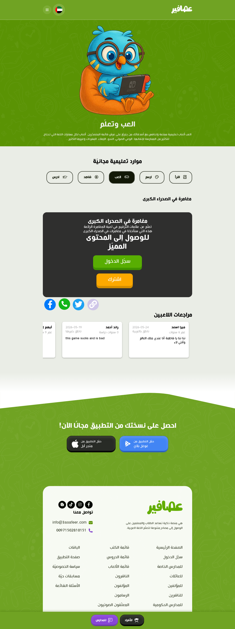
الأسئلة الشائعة (67, 586)
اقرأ (180, 177)
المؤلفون (121, 586)
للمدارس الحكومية (168, 605)
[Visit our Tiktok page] (71, 505)
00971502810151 (74, 530)
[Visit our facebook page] (89, 505)
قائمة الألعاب (118, 566)
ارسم (152, 177)
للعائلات (176, 576)
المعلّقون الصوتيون (113, 605)
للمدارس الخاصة (170, 566)
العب (122, 177)
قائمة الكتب (119, 547)
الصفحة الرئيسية (169, 547)
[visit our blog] (62, 505)
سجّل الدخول (117, 261)
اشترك (114, 280)
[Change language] (59, 10)
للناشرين (176, 595)
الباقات (74, 547)
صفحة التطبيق (68, 557)
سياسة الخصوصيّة (66, 566)
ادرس (59, 177)
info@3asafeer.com (72, 522)
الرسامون (121, 595)
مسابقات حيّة (69, 576)
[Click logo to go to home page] (181, 9)
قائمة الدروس (118, 557)
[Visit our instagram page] (80, 505)
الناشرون (122, 576)
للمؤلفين (175, 586)
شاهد (91, 177)
